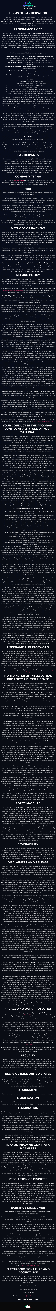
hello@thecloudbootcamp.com (13, 290)
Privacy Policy (28, 1015)
